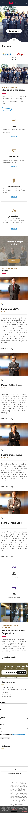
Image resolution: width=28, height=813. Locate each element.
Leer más (14, 137)
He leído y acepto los (12, 733)
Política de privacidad (14, 773)
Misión (14, 770)
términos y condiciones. (18, 734)
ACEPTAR (14, 811)
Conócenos (14, 261)
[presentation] (13, 58)
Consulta (2, 724)
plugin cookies (24, 811)
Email (1, 709)
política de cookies (14, 809)
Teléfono (2, 717)
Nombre (2, 702)
